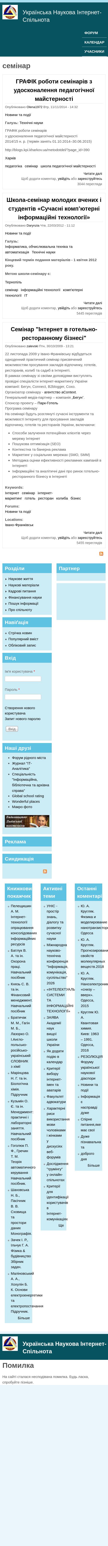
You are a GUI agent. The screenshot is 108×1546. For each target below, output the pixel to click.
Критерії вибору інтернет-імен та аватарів (54, 1079)
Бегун (77, 397)
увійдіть (64, 179)
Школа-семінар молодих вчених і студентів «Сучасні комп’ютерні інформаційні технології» (53, 209)
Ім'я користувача (20, 671)
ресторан (45, 498)
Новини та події (18, 115)
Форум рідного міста (29, 758)
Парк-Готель (48, 403)
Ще (61, 1225)
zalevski (32, 346)
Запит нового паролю (22, 719)
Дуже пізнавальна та (91, 1141)
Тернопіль (13, 282)
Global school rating (28, 796)
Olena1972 (35, 107)
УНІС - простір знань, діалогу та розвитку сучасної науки (55, 922)
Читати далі (93, 174)
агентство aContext (60, 392)
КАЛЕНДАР (94, 42)
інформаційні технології (40, 290)
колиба (62, 498)
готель (30, 498)
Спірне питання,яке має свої (91, 1124)
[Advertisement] (79, 601)
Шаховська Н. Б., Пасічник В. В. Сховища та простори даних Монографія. (21, 1211)
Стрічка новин (20, 633)
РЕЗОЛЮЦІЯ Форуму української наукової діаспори (92, 1067)
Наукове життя (20, 579)
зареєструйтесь (90, 179)
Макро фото (22, 807)
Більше (24, 1318)
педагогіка (13, 166)
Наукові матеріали (23, 585)
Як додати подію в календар (55, 1056)
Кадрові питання (22, 591)
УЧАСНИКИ (94, 51)
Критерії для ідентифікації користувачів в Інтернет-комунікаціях (58, 1202)
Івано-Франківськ (19, 525)
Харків (10, 158)
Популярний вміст (23, 639)
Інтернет (12, 493)
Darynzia (33, 225)
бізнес (76, 498)
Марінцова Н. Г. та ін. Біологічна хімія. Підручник (20, 1084)
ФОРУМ (91, 33)
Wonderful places (26, 801)
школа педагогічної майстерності (68, 166)
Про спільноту (20, 610)
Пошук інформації (23, 603)
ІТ (25, 295)
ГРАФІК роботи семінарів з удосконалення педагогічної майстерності (54, 90)
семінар (31, 166)
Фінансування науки (25, 597)
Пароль (12, 689)
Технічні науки (31, 123)
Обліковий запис (22, 645)
